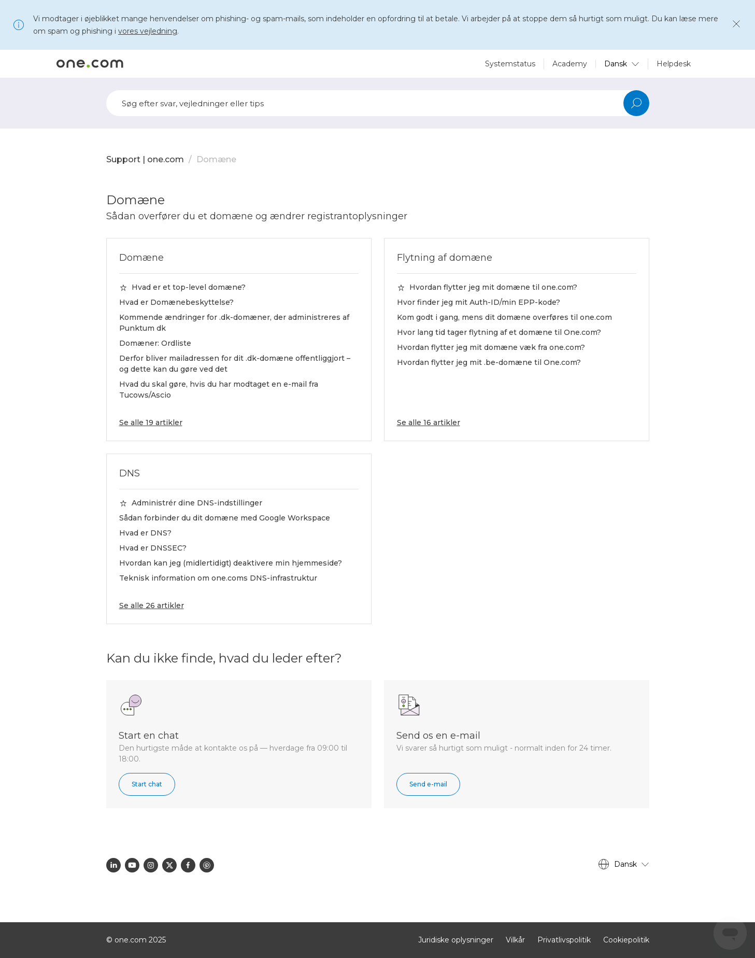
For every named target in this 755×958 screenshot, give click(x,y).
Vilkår (515, 940)
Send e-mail (428, 784)
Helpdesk (674, 63)
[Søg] (377, 103)
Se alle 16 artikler (428, 422)
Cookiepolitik (626, 940)
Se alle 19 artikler (150, 422)
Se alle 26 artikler (151, 605)
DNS (129, 473)
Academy (569, 63)
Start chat (147, 784)
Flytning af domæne (444, 257)
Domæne (216, 159)
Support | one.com (145, 159)
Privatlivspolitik (564, 940)
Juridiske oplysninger (455, 940)
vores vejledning (147, 31)
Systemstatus (510, 63)
